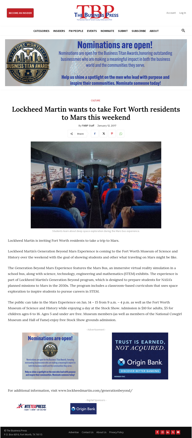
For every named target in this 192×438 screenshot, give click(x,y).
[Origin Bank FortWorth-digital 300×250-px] (140, 356)
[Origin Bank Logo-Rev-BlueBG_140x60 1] (83, 408)
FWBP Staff (88, 125)
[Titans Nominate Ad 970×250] (96, 62)
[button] (182, 30)
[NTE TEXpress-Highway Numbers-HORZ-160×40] (31, 407)
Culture (95, 100)
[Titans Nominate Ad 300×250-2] (50, 356)
